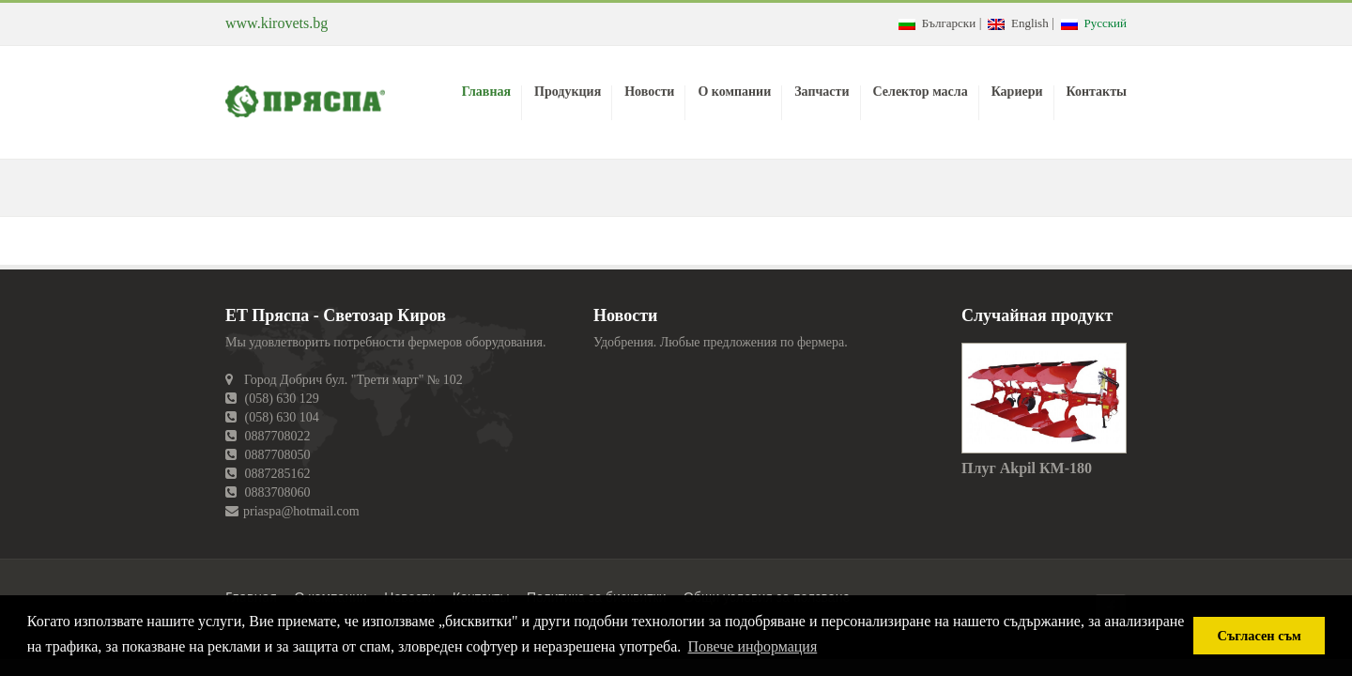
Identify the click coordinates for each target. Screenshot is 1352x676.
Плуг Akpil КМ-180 (1026, 468)
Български (937, 23)
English (1018, 23)
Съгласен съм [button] (1259, 635)
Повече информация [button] (753, 646)
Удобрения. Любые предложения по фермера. (720, 342)
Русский (1094, 23)
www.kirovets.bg (276, 23)
